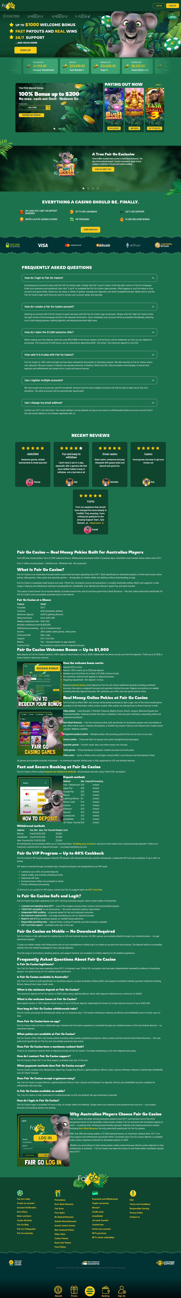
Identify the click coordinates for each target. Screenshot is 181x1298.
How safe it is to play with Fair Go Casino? (49, 354)
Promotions (60, 1200)
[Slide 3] (64, 127)
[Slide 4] (98, 186)
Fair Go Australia (25, 1233)
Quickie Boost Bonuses (65, 1221)
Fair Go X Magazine (26, 1229)
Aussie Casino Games (65, 1225)
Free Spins (60, 1213)
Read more (97, 523)
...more (158, 85)
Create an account (25, 1203)
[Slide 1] (54, 127)
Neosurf (96, 1207)
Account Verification (26, 1207)
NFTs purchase (99, 1233)
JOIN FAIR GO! (90, 229)
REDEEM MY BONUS (31, 115)
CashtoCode (98, 1224)
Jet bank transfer (100, 1220)
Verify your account (101, 1229)
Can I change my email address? (43, 402)
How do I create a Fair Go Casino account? (49, 306)
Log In (159, 6)
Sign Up (172, 6)
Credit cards (98, 1212)
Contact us (135, 1217)
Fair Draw (59, 1208)
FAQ (132, 1200)
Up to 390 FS (154, 128)
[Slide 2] (59, 127)
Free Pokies (60, 1247)
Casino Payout (61, 1238)
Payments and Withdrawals (105, 1199)
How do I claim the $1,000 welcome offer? (49, 332)
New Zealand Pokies (64, 1230)
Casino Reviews (24, 1220)
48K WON (134, 128)
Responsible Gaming (139, 1208)
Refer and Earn (24, 1216)
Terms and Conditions (140, 1204)
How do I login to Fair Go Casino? (44, 277)
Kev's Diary (22, 1212)
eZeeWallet (97, 1216)
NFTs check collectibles (103, 1237)
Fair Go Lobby (23, 1199)
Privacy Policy (136, 1213)
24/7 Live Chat (95, 889)
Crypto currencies (100, 1203)
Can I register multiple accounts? (44, 380)
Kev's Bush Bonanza (88, 1128)
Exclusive (114, 128)
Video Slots (60, 1234)
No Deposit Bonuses (64, 1217)
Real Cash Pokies (63, 1242)
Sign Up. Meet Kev (103, 169)
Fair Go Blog (23, 1224)
